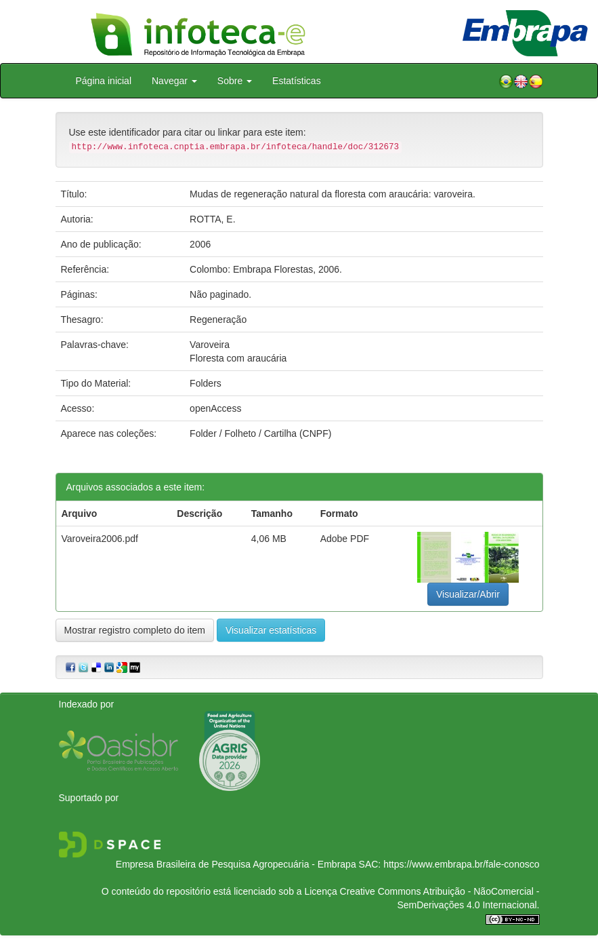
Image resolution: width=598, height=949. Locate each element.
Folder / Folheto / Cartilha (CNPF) (260, 433)
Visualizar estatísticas (271, 630)
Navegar (174, 80)
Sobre (234, 80)
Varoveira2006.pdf (100, 538)
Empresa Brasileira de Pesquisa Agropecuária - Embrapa (236, 864)
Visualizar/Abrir (468, 594)
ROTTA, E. (212, 219)
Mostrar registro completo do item (135, 630)
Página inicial (104, 80)
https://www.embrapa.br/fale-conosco (461, 864)
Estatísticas (296, 80)
